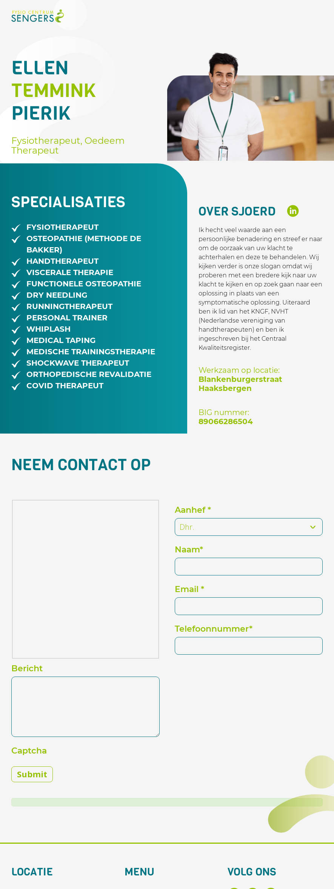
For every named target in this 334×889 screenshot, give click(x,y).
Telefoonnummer (213, 629)
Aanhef (193, 510)
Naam (189, 549)
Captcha (29, 751)
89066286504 (226, 421)
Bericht (27, 668)
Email (189, 589)
